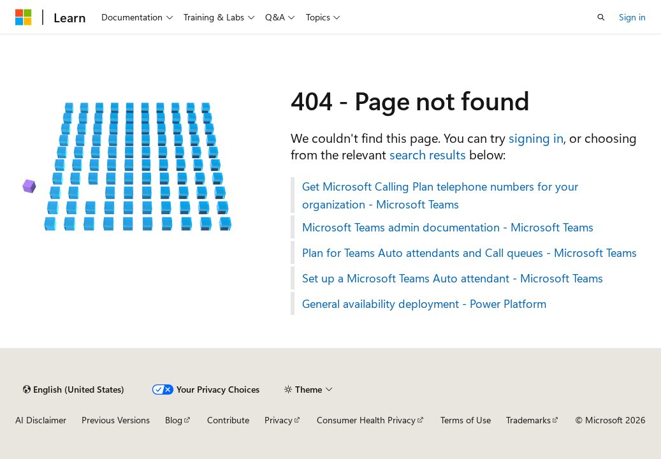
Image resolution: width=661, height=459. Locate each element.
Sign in (632, 17)
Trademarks (528, 420)
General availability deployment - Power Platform (424, 303)
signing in (536, 137)
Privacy (279, 420)
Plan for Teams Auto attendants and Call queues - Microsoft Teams (469, 252)
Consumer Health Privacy (366, 420)
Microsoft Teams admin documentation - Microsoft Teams (447, 227)
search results (427, 154)
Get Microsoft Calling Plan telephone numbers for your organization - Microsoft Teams (440, 195)
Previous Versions (116, 420)
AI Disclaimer (40, 420)
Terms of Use (465, 420)
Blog (173, 420)
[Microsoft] (23, 17)
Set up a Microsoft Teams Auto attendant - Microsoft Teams (452, 278)
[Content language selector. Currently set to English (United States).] (73, 389)
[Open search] (601, 17)
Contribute (228, 420)
